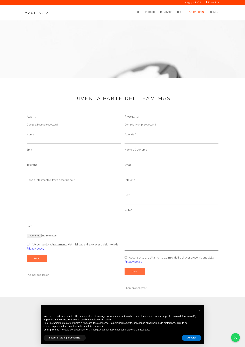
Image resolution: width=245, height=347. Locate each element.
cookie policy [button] (104, 319)
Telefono (32, 166)
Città (127, 196)
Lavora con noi (196, 8)
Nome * (31, 135)
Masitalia (37, 12)
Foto (29, 227)
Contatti (215, 8)
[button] (199, 310)
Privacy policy (35, 249)
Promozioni (166, 8)
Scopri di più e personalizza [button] (64, 337)
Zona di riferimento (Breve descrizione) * (51, 181)
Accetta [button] (191, 337)
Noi (138, 8)
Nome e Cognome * (137, 150)
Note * (128, 211)
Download (214, 2)
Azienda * (130, 135)
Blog (180, 8)
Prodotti (149, 8)
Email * (31, 150)
